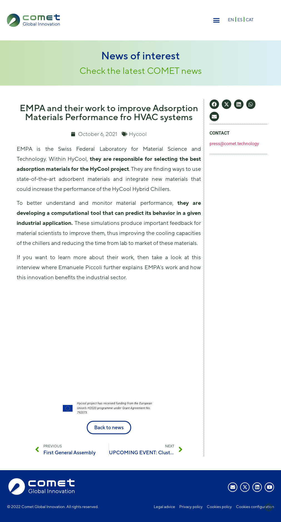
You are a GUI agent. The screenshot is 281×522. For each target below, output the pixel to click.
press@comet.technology (234, 143)
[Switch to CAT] (249, 19)
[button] (216, 20)
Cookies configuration (255, 506)
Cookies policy (219, 506)
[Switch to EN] (231, 19)
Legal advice (164, 506)
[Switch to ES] (239, 19)
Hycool (138, 134)
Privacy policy (191, 506)
